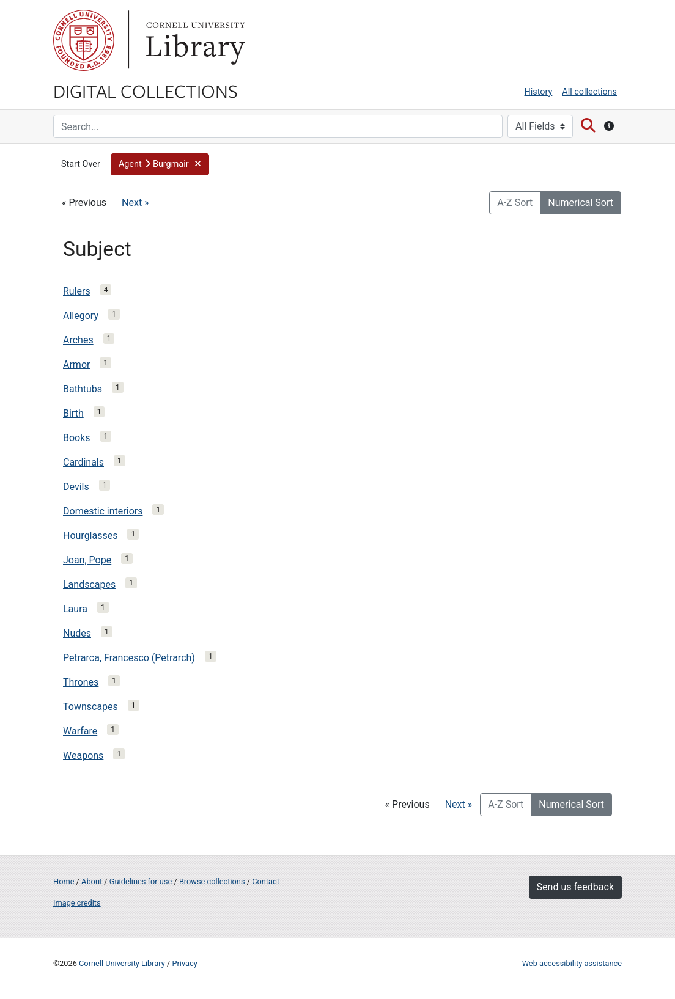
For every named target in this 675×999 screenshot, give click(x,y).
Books (76, 438)
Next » (135, 202)
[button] (160, 164)
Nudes (77, 633)
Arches (78, 340)
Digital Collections (145, 90)
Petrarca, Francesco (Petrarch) (129, 658)
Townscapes (90, 706)
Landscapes (89, 584)
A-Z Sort (515, 202)
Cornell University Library (122, 963)
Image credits (77, 902)
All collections (589, 92)
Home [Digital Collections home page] (63, 881)
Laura (75, 609)
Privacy (184, 963)
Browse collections (212, 881)
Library (194, 40)
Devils (76, 486)
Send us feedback (575, 887)
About (91, 881)
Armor (76, 364)
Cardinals (83, 462)
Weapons (83, 755)
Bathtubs (82, 389)
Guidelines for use (140, 881)
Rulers (76, 291)
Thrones (80, 682)
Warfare (80, 731)
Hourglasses (90, 535)
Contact (265, 881)
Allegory (80, 315)
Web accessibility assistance (572, 963)
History (539, 92)
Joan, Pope (87, 560)
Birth (73, 413)
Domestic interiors (102, 511)
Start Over (80, 164)
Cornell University (83, 40)
